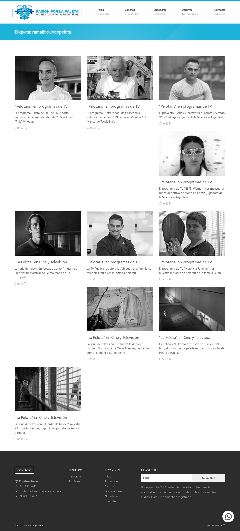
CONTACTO (24, 470)
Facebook (74, 481)
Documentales (113, 491)
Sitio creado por (29, 525)
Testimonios (112, 481)
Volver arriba (216, 525)
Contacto (110, 501)
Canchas (110, 486)
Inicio (108, 476)
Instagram (75, 476)
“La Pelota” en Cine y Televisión (41, 261)
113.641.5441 (26, 486)
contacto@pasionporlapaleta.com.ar (38, 491)
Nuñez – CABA (26, 496)
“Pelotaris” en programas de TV (41, 106)
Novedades (111, 496)
